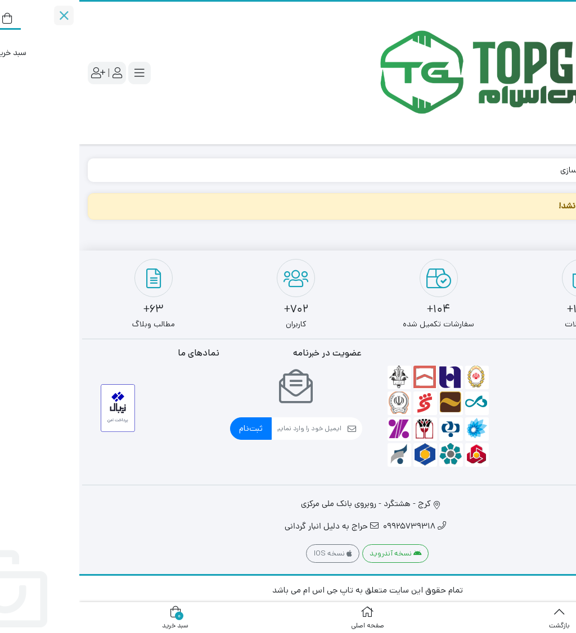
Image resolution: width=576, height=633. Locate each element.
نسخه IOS (254, 553)
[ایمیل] (227, 428)
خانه (554, 170)
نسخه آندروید (316, 553)
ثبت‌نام (171, 428)
